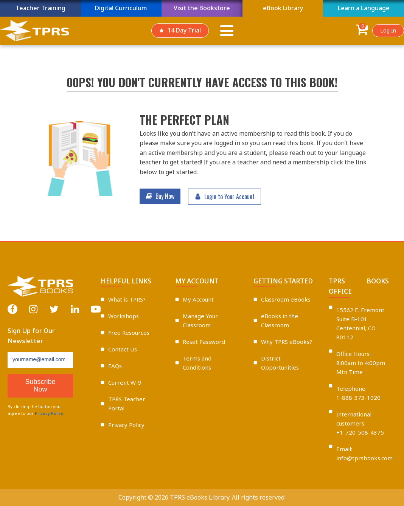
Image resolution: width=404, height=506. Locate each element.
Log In (388, 30)
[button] (160, 196)
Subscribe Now (40, 385)
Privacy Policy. (49, 413)
